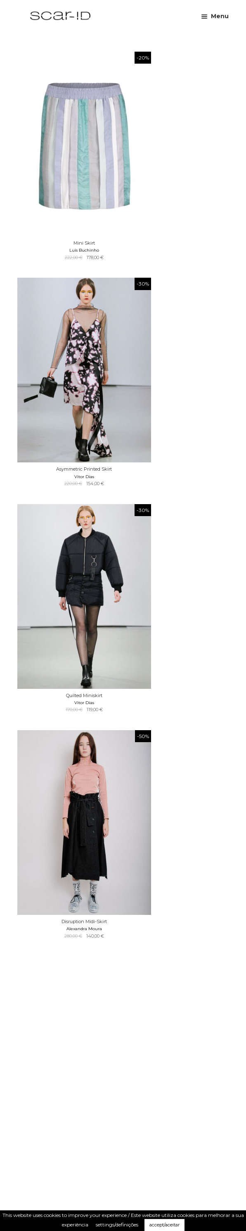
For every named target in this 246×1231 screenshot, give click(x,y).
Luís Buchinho (84, 250)
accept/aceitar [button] (164, 1225)
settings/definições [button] (117, 1224)
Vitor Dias (84, 476)
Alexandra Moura (84, 928)
